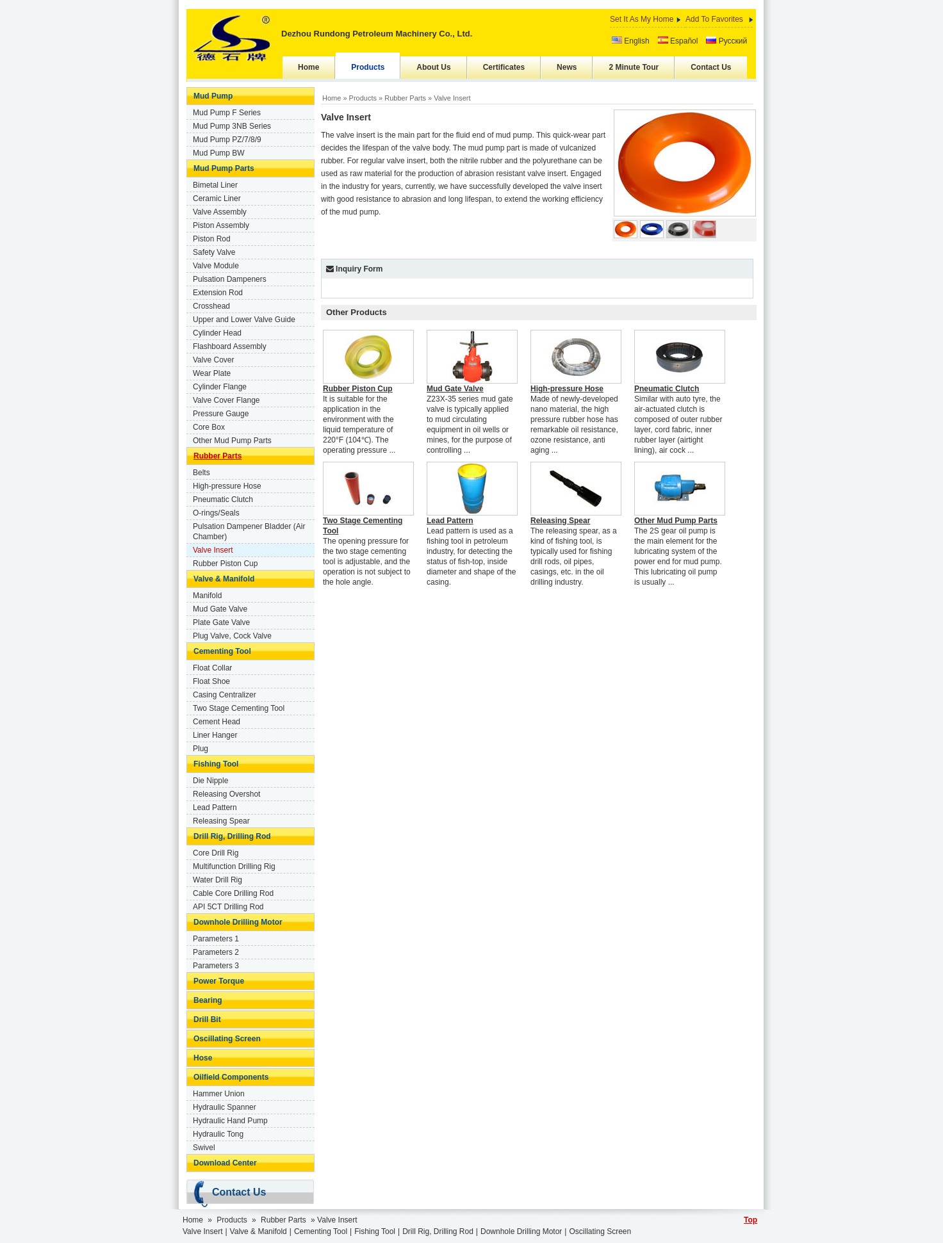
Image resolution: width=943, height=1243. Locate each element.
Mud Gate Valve (220, 609)
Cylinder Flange (220, 386)
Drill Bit (207, 1019)
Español (678, 41)
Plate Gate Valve (221, 622)
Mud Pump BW (219, 153)
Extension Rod (218, 292)
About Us (433, 67)
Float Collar (212, 667)
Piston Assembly (221, 225)
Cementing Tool (222, 651)
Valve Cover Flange (226, 400)
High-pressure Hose (227, 486)
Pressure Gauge (221, 413)
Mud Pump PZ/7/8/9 (227, 139)
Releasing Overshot (226, 794)
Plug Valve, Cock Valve (232, 635)
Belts (201, 472)
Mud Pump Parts (223, 168)
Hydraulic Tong (218, 1134)
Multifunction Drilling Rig (234, 866)
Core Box (209, 427)
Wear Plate (212, 373)
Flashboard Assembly (229, 346)
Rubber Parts (217, 455)
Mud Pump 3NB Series (232, 126)
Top (750, 1219)
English (631, 41)
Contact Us (711, 67)
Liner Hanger (215, 735)
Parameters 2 (216, 952)
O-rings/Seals (216, 512)
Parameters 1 (216, 938)
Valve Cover (213, 359)
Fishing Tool (215, 764)
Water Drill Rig (217, 879)
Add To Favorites (714, 19)
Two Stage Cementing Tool (238, 708)
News (567, 67)
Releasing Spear (221, 820)
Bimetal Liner (215, 185)
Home (308, 67)
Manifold (207, 595)
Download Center (225, 1162)
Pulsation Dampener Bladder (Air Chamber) (249, 531)
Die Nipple (210, 780)
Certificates (504, 67)
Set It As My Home (641, 19)
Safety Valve (214, 252)
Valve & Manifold (223, 578)
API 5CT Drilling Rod (228, 906)
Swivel (204, 1147)
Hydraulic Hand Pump (230, 1120)
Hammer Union (219, 1093)
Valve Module (216, 265)
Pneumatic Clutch (223, 499)
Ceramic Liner (217, 198)
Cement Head (216, 721)
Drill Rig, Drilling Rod (232, 836)
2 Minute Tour (634, 67)
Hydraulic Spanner (224, 1107)
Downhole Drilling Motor (238, 922)
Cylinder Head (217, 333)
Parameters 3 (216, 965)
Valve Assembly (220, 211)
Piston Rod (212, 238)
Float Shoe (211, 681)
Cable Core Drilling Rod (233, 893)
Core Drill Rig (215, 853)
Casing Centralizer (224, 694)
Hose (202, 1057)
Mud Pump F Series (227, 112)
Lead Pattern (215, 807)
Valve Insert (213, 550)
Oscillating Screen (227, 1038)
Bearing (207, 1000)
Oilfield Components (230, 1077)
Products (367, 67)
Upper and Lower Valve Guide (244, 319)
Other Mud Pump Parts (232, 440)
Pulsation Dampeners (229, 279)
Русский (726, 41)
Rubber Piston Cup (225, 563)
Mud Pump (213, 96)
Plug (200, 748)
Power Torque (218, 981)
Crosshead (211, 306)
